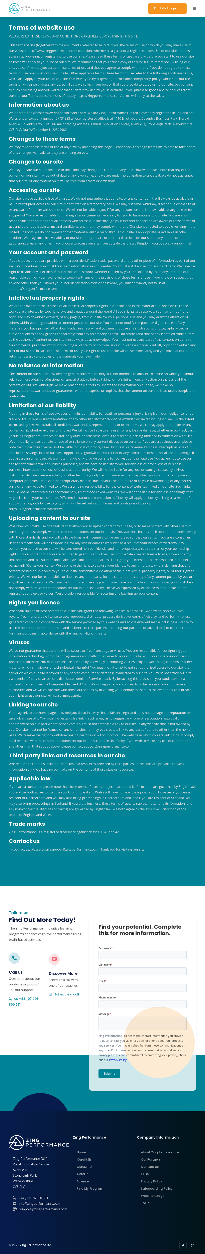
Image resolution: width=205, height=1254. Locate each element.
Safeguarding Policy (157, 1188)
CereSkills (84, 1159)
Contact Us (150, 1167)
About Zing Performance (160, 1152)
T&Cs (145, 1203)
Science (83, 1181)
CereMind (84, 1167)
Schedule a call (64, 1010)
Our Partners (151, 1159)
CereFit (82, 1174)
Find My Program (167, 8)
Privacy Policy (151, 1181)
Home (81, 1152)
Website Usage (152, 1196)
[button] (194, 8)
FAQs (145, 1174)
